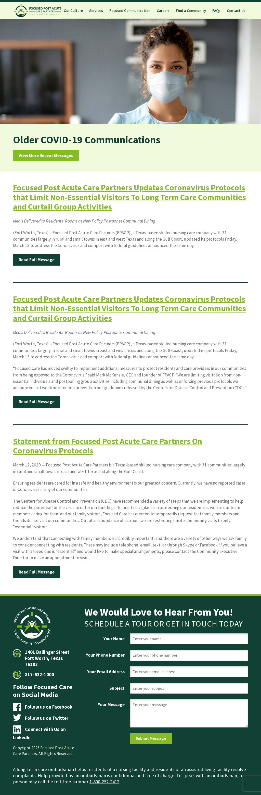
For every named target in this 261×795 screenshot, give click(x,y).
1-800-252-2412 (104, 782)
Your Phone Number (105, 655)
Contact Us (236, 10)
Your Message (111, 704)
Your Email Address (106, 671)
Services (96, 10)
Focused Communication (129, 10)
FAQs (216, 10)
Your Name (114, 639)
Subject (117, 688)
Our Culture (73, 10)
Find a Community (191, 10)
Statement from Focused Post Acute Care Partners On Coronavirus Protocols (107, 446)
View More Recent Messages (46, 155)
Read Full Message (37, 260)
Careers (163, 10)
